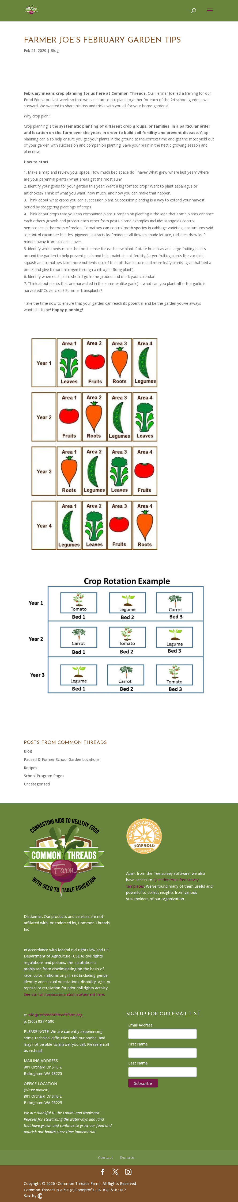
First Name (138, 1044)
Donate (127, 1157)
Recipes (30, 767)
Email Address (140, 1025)
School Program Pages (44, 775)
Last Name (138, 1063)
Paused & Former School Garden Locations (62, 759)
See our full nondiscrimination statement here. (64, 994)
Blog (55, 50)
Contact (105, 1157)
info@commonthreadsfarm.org (55, 1014)
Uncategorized (37, 784)
